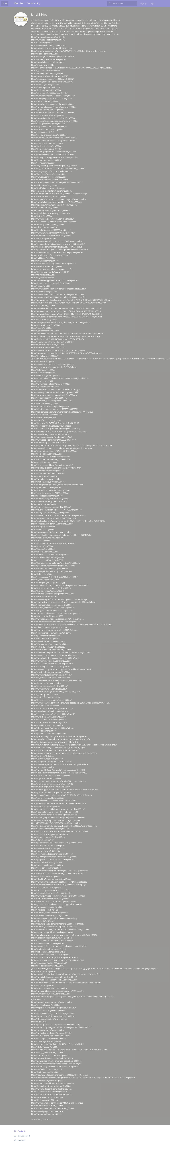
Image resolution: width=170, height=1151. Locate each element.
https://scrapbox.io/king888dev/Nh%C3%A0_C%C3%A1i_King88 (58, 747)
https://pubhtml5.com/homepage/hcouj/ (48, 733)
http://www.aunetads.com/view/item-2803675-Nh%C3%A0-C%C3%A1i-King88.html (66, 311)
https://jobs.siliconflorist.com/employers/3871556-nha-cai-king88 (59, 772)
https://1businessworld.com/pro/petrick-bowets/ (52, 465)
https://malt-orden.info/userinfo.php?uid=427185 (52, 784)
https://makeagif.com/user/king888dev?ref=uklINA (52, 56)
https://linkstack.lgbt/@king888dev (45, 375)
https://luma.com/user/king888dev (46, 683)
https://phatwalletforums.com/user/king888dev (51, 893)
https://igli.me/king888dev (42, 216)
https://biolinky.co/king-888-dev (44, 1100)
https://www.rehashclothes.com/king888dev (50, 554)
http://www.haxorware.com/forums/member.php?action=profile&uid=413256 (64, 935)
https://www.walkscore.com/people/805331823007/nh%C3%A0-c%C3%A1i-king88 (66, 353)
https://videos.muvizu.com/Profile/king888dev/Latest (54, 901)
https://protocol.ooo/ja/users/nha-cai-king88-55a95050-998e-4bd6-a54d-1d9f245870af (68, 521)
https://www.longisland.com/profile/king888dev (51, 675)
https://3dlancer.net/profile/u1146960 (47, 560)
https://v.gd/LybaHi (39, 1021)
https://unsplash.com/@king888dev (46, 868)
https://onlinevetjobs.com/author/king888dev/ (51, 507)
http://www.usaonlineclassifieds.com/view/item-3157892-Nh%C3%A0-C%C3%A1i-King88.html (71, 300)
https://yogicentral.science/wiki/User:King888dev (52, 610)
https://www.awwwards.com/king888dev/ (49, 689)
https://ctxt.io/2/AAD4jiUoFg (43, 921)
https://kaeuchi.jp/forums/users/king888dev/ (50, 174)
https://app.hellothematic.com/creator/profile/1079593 (54, 750)
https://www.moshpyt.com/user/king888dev (50, 498)
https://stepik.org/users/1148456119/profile (50, 890)
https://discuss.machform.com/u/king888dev (50, 644)
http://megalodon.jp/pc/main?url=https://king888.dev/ (54, 165)
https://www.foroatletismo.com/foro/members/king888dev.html (58, 515)
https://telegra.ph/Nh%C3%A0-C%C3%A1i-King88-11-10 (55, 423)
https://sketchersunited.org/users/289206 (49, 627)
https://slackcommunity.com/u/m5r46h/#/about (51, 938)
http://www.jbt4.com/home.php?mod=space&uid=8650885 (56, 1061)
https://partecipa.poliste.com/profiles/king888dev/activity (55, 1024)
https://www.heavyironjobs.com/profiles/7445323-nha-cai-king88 (59, 882)
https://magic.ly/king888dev (43, 65)
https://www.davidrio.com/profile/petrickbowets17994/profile (57, 991)
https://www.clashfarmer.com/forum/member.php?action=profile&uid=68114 (64, 753)
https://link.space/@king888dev (44, 403)
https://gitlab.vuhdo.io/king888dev (45, 70)
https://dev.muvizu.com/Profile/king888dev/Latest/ (53, 714)
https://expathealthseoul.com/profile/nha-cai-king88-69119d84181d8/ (61, 535)
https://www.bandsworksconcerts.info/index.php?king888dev (57, 252)
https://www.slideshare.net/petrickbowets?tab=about (54, 655)
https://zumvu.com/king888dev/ (44, 101)
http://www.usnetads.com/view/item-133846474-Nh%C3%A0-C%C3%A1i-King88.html (67, 333)
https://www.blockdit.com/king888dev (47, 470)
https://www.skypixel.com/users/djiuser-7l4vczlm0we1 (54, 926)
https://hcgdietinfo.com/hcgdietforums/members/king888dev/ (57, 168)
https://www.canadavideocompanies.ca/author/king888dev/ (56, 241)
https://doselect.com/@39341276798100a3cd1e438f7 (54, 577)
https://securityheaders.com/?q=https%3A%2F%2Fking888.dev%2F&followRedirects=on (68, 51)
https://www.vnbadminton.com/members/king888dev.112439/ (58, 294)
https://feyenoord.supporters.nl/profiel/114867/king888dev (56, 509)
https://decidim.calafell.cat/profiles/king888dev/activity (54, 957)
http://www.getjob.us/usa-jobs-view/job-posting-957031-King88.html (60, 322)
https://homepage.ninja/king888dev (46, 149)
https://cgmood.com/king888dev (45, 579)
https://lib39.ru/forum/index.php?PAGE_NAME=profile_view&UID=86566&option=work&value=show (74, 744)
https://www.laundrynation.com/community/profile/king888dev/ (58, 288)
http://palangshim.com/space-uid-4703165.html (51, 761)
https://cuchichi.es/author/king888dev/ (47, 266)
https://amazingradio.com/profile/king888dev (50, 666)
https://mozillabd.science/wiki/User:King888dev (51, 672)
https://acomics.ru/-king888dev (44, 207)
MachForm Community (27, 3)
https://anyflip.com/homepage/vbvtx (46, 887)
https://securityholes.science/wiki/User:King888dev (52, 607)
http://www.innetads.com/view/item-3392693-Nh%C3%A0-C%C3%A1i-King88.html (66, 316)
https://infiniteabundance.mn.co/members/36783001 (53, 800)
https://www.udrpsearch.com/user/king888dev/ (51, 235)
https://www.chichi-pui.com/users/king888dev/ (51, 661)
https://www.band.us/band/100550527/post (50, 711)
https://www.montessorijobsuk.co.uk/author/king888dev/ (55, 621)
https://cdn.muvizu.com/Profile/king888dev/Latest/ (53, 140)
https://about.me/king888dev (43, 372)
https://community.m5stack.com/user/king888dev (52, 1016)
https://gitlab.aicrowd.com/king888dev (47, 109)
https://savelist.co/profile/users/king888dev (49, 255)
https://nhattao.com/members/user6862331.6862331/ (54, 409)
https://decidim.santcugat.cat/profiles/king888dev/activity (55, 428)
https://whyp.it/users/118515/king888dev (48, 177)
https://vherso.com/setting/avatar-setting (49, 1019)
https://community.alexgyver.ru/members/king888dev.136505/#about (61, 1027)
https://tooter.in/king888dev (43, 274)
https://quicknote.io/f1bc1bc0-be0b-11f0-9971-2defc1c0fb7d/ (57, 1044)
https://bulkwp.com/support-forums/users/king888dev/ (54, 157)
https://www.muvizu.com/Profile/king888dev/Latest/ (53, 137)
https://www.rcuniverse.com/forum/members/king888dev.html (58, 896)
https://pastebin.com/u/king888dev (46, 635)
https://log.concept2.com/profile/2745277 (49, 952)
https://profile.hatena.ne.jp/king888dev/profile (50, 213)
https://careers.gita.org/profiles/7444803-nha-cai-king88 (55, 918)
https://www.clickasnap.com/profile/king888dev (51, 1002)
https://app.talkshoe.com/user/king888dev (49, 135)
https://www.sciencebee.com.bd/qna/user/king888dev (54, 979)
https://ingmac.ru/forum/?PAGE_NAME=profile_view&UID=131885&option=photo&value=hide (71, 445)
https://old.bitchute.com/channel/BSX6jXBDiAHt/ (52, 663)
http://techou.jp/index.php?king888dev (47, 224)
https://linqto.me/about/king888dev (46, 1072)
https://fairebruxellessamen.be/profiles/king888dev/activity (56, 468)
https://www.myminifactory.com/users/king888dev (53, 364)
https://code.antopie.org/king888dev (46, 146)
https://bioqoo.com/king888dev (44, 53)
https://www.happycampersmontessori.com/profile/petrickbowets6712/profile (64, 789)
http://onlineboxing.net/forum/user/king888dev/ (51, 191)
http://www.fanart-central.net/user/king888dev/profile (54, 814)
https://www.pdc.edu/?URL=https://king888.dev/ (51, 571)
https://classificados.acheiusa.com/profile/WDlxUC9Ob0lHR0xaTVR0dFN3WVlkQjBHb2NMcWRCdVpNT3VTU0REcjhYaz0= (83, 1077)
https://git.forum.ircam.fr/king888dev (47, 758)
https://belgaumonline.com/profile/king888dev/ (51, 700)
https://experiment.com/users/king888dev (49, 126)
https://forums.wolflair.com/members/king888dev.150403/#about (59, 1075)
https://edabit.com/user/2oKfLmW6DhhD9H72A (52, 1094)
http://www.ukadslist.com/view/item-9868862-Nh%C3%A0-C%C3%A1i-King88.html (66, 308)
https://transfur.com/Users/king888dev (47, 129)
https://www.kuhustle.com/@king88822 (48, 641)
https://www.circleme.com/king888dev (47, 943)
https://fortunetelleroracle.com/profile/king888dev (52, 593)
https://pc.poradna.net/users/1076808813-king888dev (54, 451)
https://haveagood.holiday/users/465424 (48, 1038)
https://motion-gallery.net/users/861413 (48, 482)
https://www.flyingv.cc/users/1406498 (47, 1111)
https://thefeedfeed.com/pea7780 (45, 697)
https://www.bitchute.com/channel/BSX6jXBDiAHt (52, 154)
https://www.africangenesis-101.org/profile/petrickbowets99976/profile (61, 669)
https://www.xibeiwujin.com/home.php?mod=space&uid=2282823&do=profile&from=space (70, 703)
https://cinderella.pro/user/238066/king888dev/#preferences (57, 873)
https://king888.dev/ (86, 28)
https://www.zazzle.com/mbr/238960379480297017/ (53, 440)
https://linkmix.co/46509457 (43, 370)
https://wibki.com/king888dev (43, 258)
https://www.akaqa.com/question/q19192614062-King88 (55, 389)
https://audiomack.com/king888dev (46, 876)
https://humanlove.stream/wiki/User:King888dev (51, 1086)
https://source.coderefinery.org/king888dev (49, 568)
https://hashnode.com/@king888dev (46, 90)
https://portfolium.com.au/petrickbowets (48, 188)
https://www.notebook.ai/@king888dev (48, 848)
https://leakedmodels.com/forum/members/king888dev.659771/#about (62, 412)
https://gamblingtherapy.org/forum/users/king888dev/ (54, 856)
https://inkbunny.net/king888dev (45, 84)
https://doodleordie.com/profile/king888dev (50, 828)
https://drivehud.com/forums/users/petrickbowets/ (53, 543)
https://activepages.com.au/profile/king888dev (51, 588)
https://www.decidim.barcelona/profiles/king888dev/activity (56, 680)
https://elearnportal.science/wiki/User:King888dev (52, 605)
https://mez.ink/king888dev (42, 546)
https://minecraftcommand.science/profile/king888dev (54, 121)
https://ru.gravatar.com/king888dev (46, 325)
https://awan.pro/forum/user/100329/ (47, 143)
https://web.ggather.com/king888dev (47, 1052)
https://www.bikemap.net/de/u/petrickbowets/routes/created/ (57, 619)
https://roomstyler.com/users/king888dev (49, 988)
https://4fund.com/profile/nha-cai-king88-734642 (52, 932)
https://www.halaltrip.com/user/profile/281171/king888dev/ (56, 202)
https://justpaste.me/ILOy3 (42, 132)
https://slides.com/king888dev (44, 227)
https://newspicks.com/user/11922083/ (48, 473)
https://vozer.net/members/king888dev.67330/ (51, 459)
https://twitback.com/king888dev (45, 705)
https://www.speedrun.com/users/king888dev (50, 993)
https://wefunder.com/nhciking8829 (46, 1069)
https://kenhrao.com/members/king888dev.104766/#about (56, 247)
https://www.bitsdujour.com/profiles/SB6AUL (50, 434)
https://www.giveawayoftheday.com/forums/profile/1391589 (57, 484)
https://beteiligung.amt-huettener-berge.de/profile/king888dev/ (58, 817)
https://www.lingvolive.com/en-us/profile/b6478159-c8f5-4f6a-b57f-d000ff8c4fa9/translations (71, 624)
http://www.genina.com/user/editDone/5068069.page (54, 518)
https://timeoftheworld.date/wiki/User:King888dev (52, 1083)
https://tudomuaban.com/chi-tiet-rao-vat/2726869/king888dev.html (60, 378)
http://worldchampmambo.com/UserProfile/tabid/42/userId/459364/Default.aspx (66, 336)
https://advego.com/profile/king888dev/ (48, 123)
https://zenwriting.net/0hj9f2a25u (45, 851)
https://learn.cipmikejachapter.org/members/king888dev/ (55, 563)
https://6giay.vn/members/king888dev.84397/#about (53, 367)
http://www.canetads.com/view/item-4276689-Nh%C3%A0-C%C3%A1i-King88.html (66, 314)
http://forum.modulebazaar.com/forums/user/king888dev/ (56, 613)
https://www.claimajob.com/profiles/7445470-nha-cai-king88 (57, 1103)
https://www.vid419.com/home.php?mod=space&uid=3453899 (58, 770)
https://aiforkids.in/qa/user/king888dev (47, 557)
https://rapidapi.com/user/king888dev (47, 73)
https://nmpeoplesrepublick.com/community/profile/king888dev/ (58, 199)
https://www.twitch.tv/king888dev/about (48, 45)
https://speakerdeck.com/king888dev (47, 865)
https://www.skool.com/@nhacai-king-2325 (49, 76)
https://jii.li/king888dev (40, 540)
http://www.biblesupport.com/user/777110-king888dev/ (55, 280)
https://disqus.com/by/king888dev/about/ (49, 963)
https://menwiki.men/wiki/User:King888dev (49, 915)
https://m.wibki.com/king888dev (44, 261)
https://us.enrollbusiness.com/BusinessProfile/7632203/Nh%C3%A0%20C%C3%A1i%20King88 (71, 67)
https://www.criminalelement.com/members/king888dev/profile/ (58, 297)
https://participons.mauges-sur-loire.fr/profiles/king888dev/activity (59, 249)
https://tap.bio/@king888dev (43, 549)
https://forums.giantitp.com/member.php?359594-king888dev (57, 924)
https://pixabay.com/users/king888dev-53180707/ (52, 79)
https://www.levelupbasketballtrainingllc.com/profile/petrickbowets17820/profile (65, 974)
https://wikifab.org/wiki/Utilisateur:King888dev (50, 786)
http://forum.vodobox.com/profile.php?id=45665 (51, 437)
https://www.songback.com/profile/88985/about (52, 400)
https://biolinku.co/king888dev (44, 319)
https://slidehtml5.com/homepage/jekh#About (51, 879)
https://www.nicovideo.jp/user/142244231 (49, 501)
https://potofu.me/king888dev (44, 476)
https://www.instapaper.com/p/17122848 (48, 442)
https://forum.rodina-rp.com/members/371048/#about (54, 630)
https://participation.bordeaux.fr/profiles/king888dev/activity (56, 842)
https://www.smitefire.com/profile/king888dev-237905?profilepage (59, 870)
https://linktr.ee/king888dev (42, 574)
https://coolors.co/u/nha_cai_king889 (47, 1097)
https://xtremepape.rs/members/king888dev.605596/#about (57, 182)
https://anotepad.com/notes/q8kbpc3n (47, 845)
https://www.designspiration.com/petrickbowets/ (52, 1058)
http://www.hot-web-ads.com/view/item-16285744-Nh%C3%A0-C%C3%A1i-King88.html (68, 302)
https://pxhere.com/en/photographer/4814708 (51, 792)
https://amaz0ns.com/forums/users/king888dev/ (52, 523)
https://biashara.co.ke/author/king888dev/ (49, 719)
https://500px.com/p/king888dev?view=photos (51, 426)
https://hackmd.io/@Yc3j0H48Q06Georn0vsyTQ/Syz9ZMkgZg (57, 339)
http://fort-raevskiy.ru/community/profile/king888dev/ (54, 395)
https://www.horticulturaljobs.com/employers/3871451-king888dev (60, 929)
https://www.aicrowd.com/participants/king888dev (52, 112)
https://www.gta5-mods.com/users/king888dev (51, 1033)
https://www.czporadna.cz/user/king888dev (49, 179)
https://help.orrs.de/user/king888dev (46, 454)
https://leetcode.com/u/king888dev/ (46, 862)
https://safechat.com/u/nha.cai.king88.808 (49, 722)
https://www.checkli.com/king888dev (47, 1114)
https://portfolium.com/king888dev (46, 487)
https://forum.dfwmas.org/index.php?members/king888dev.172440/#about (63, 602)
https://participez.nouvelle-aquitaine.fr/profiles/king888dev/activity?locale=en (64, 826)
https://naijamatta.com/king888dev (46, 1005)
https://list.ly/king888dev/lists (43, 238)
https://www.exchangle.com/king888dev (48, 1080)
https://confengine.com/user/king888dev (48, 59)
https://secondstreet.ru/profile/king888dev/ (49, 196)
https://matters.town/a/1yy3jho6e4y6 (47, 537)
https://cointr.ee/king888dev (43, 163)
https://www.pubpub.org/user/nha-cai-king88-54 (51, 98)
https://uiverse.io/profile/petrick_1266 (47, 616)
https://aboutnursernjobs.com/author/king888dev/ (52, 1108)
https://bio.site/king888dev (42, 985)
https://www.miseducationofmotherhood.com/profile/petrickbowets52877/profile (66, 982)
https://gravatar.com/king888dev (45, 330)
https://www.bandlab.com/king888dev (47, 344)
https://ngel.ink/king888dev (42, 277)
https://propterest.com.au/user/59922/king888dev (52, 859)
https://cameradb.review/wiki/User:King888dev (51, 954)
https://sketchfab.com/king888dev (45, 1047)
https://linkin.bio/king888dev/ (43, 417)
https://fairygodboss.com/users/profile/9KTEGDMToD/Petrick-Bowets (61, 795)
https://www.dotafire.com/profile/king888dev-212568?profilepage (59, 193)
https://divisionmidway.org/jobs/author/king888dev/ (53, 263)
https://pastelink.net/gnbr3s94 (44, 462)
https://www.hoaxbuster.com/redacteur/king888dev (53, 104)
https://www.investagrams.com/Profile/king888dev (53, 233)
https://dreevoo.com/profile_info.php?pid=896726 (52, 342)
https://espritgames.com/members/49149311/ (51, 633)
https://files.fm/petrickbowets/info (45, 87)
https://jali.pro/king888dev (42, 286)
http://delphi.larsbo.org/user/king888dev (48, 1010)
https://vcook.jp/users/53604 (43, 504)
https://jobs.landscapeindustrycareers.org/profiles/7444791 (56, 904)
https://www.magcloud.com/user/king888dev (50, 384)
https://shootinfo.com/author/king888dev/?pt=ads (52, 728)
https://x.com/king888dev (42, 42)
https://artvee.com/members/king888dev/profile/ (52, 269)
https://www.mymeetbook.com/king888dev (49, 912)
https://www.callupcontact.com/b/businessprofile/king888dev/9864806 (61, 448)
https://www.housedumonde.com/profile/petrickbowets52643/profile (60, 739)
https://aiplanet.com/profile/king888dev (48, 837)
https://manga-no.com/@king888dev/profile (50, 512)
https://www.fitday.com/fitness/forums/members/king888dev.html (59, 764)
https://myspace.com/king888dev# (46, 778)
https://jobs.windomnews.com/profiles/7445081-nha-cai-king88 (58, 781)
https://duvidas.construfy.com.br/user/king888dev (52, 1013)
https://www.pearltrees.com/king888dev (48, 907)
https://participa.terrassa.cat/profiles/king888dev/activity (55, 742)
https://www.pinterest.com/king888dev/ (48, 39)
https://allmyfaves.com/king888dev (46, 420)
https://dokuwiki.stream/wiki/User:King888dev (50, 490)
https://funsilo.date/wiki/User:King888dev (48, 717)
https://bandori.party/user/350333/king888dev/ (51, 230)
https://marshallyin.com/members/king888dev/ (51, 649)
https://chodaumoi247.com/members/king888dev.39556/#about (59, 431)
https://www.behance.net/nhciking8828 (48, 62)
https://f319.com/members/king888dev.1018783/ (52, 708)
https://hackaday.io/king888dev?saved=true (49, 834)
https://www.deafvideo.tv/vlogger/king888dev (50, 456)
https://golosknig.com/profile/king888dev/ (49, 398)
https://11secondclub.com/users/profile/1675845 (52, 940)
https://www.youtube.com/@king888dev (48, 37)
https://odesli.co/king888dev (43, 529)
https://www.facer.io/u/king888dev (46, 479)
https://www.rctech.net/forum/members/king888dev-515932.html (59, 946)
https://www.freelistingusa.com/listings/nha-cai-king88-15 (55, 691)
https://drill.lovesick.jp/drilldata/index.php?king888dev (53, 221)
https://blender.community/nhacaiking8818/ (50, 272)
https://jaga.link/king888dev (43, 305)
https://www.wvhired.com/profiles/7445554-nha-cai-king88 (56, 1063)
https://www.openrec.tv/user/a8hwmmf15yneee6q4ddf (54, 392)
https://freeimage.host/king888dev (46, 1041)
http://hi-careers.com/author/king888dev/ (49, 1091)
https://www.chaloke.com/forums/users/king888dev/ (53, 107)
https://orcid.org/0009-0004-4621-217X (48, 347)
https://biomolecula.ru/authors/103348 (47, 591)
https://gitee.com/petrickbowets (45, 386)
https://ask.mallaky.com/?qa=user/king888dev (50, 775)
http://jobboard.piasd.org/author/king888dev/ (50, 210)
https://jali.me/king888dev (42, 328)
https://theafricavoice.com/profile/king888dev (50, 283)
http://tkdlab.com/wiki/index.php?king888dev (50, 406)
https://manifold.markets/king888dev (47, 725)
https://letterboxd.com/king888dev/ (46, 160)
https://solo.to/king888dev (42, 767)
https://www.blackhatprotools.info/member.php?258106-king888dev (60, 652)
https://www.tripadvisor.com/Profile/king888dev (51, 48)
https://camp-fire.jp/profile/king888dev (47, 798)
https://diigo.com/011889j (42, 381)
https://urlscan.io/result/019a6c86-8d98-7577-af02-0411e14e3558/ (60, 831)
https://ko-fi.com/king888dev (43, 971)
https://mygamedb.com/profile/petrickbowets (50, 677)
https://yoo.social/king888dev (43, 730)
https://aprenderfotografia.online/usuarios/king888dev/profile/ (58, 244)
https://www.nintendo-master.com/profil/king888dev (53, 118)
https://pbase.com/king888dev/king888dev (49, 93)
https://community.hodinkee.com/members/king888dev (55, 1066)
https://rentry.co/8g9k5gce (42, 756)
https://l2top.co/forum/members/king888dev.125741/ (54, 205)
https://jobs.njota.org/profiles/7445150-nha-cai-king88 (54, 812)
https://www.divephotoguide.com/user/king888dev (53, 95)
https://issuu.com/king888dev (43, 361)
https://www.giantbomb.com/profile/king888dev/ (52, 81)
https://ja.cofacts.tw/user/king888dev (47, 414)
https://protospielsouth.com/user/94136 (48, 949)
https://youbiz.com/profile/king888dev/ (47, 1030)
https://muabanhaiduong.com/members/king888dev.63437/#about (60, 585)
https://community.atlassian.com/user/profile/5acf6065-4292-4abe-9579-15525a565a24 (69, 1049)
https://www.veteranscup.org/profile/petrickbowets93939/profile (58, 803)
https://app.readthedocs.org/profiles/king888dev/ (52, 854)
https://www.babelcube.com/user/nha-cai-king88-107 (54, 977)
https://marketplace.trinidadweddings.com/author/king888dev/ (58, 809)
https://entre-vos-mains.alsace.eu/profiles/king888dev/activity (57, 960)
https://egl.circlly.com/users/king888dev (48, 647)
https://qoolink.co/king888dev (44, 291)
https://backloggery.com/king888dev (46, 496)
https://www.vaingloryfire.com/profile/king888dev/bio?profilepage (59, 599)
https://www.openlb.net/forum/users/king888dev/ (52, 219)
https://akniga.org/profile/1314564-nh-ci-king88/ (51, 171)
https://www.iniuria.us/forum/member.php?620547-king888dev (58, 350)
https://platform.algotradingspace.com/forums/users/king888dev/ (59, 736)
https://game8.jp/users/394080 (44, 694)
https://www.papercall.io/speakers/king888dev (51, 532)
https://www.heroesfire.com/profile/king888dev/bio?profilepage (58, 884)
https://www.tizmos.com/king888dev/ (47, 1105)
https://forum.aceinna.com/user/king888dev (50, 898)
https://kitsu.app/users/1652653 (44, 596)
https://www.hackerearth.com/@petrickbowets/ (51, 1089)
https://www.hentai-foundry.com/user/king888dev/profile (55, 658)
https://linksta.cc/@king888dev (44, 185)
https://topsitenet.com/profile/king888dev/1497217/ (53, 1007)
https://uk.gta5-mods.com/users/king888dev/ (50, 1035)
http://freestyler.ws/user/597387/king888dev (50, 493)
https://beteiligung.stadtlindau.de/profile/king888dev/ (53, 151)
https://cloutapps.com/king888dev (45, 638)
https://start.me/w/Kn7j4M (42, 840)
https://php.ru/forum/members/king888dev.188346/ (53, 565)
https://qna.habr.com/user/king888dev (47, 115)
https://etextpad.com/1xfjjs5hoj (44, 910)
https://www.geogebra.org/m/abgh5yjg (48, 582)
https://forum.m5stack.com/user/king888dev (50, 1055)
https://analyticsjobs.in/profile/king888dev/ (49, 686)
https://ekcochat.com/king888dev (45, 806)
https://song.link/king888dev (43, 526)
